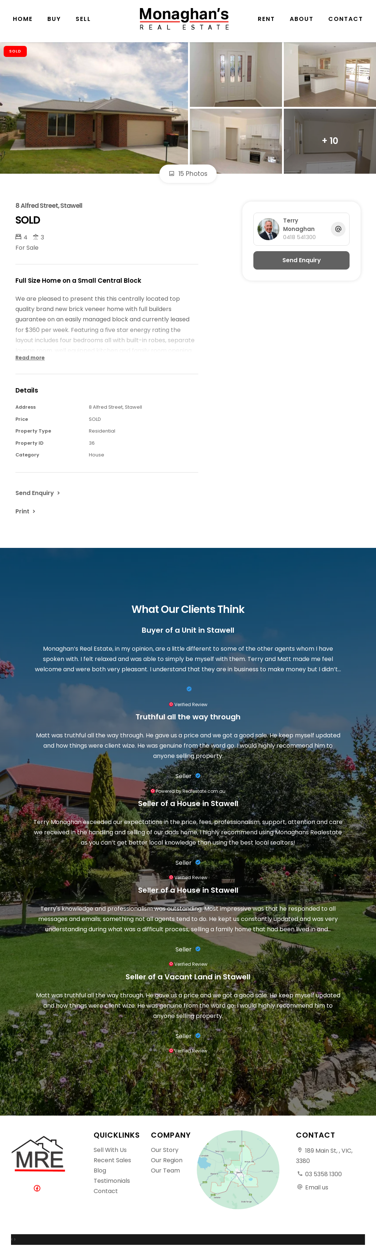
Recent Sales (112, 1160)
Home (23, 22)
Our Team (165, 1170)
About (302, 22)
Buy (54, 22)
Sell (83, 22)
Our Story (164, 1150)
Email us (316, 1187)
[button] (26, 511)
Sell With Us (110, 1150)
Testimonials (112, 1181)
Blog (100, 1170)
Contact (345, 22)
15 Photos (188, 173)
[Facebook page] (38, 1189)
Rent (266, 22)
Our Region (166, 1160)
